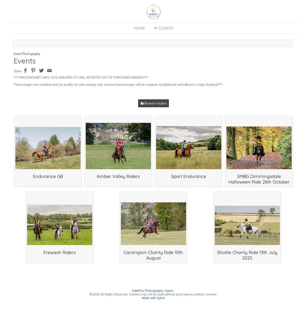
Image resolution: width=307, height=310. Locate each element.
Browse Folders (156, 103)
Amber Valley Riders (118, 176)
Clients (163, 28)
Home (139, 28)
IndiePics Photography (147, 290)
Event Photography (27, 54)
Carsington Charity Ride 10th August (153, 255)
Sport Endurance (188, 176)
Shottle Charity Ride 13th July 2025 (247, 255)
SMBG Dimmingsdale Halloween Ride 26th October (259, 179)
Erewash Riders (59, 252)
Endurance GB (48, 176)
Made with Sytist (153, 298)
